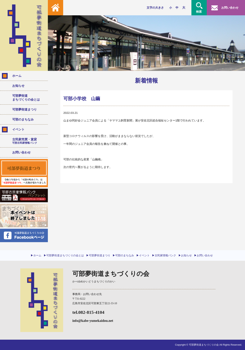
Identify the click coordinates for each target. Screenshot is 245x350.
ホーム (16, 75)
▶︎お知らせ (185, 255)
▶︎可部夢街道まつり (98, 255)
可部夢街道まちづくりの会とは (26, 97)
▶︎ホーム (36, 255)
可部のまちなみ (23, 119)
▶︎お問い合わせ (203, 255)
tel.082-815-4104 (88, 312)
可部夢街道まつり (24, 109)
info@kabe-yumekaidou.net (92, 321)
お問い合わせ (21, 152)
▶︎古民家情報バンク (164, 255)
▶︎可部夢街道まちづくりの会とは (64, 255)
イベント (18, 129)
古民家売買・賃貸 (28, 141)
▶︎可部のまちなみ (123, 255)
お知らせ (18, 85)
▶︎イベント (143, 255)
